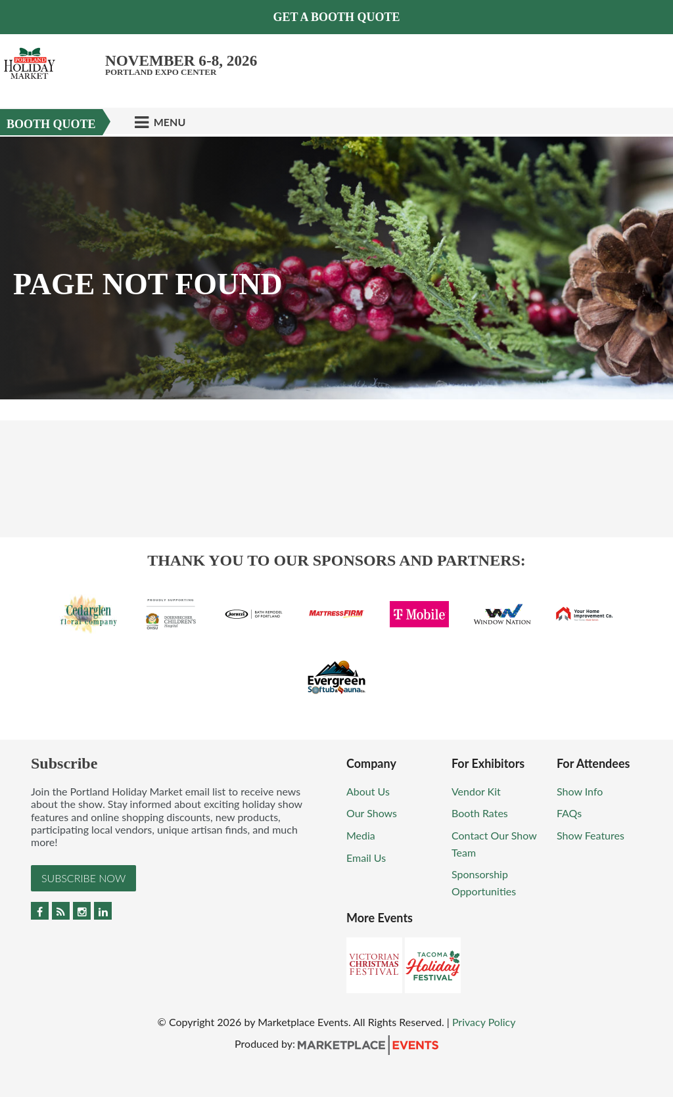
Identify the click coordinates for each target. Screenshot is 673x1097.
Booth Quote (51, 124)
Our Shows (371, 813)
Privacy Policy (484, 1022)
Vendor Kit (476, 791)
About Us (368, 791)
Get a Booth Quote (336, 17)
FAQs (569, 813)
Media (360, 835)
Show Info (580, 791)
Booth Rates (480, 813)
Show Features (590, 835)
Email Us (366, 857)
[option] (336, 268)
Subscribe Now (83, 878)
